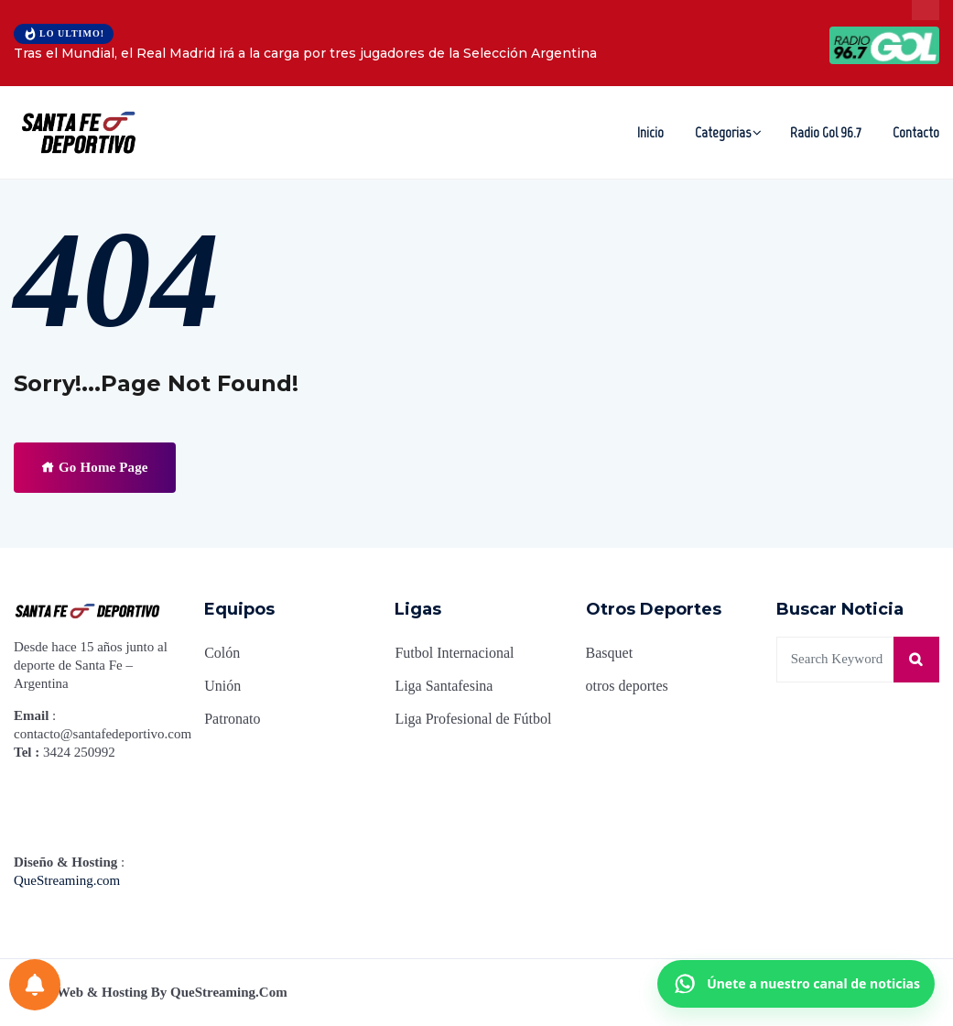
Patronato (232, 718)
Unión (222, 685)
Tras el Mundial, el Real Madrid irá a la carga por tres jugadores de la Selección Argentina (305, 53)
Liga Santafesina (444, 685)
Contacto (916, 132)
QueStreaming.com (67, 880)
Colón (222, 652)
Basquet (610, 652)
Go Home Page (94, 467)
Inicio (650, 132)
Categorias (723, 132)
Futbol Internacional (454, 652)
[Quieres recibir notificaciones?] (34, 984)
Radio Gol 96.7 (825, 132)
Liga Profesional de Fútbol (473, 718)
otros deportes (627, 685)
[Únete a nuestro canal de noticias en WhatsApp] (796, 984)
